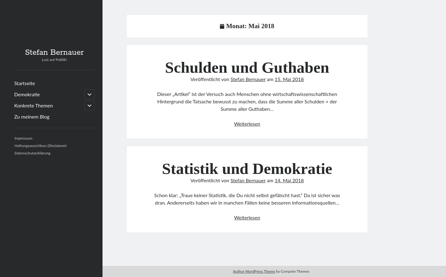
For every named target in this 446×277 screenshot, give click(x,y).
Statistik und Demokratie (247, 168)
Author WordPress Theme (254, 271)
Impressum (23, 138)
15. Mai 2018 (289, 79)
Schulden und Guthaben (247, 67)
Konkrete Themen (33, 105)
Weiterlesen (247, 124)
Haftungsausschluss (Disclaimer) (41, 145)
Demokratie (27, 94)
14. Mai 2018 (289, 180)
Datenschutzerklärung (32, 153)
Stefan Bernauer (54, 53)
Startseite (24, 83)
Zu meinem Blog (32, 116)
